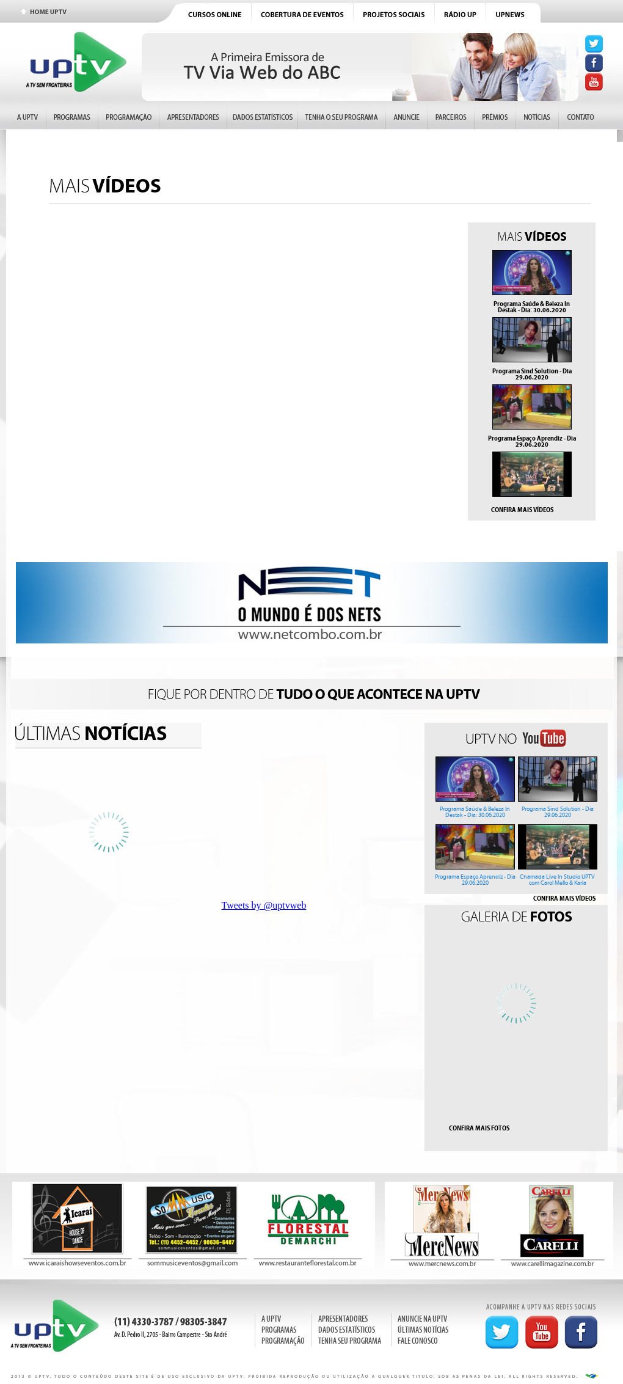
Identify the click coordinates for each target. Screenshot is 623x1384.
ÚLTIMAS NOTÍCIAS (423, 1330)
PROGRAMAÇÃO (283, 1341)
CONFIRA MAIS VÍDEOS (522, 509)
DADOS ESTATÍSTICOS (346, 1330)
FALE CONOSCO (418, 1341)
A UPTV (271, 1319)
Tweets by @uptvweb (264, 905)
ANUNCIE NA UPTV (422, 1319)
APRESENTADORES (343, 1319)
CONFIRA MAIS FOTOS (479, 1128)
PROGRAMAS (278, 1330)
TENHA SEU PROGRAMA (349, 1341)
